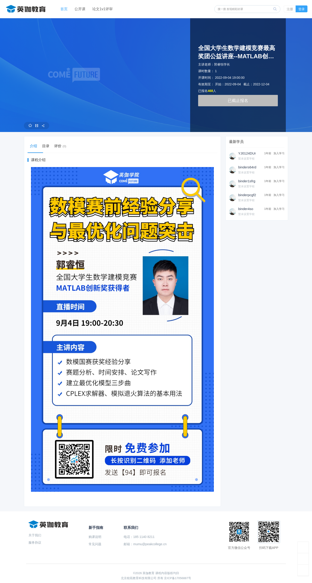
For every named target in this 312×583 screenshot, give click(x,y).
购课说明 (95, 537)
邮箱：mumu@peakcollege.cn (145, 544)
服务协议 (34, 542)
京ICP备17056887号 (177, 578)
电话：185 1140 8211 (139, 537)
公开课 (79, 9)
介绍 (35, 146)
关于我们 (34, 535)
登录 (301, 9)
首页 (64, 9)
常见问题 (95, 544)
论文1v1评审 (102, 9)
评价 (69, 146)
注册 (290, 9)
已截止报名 (238, 100)
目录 (50, 146)
